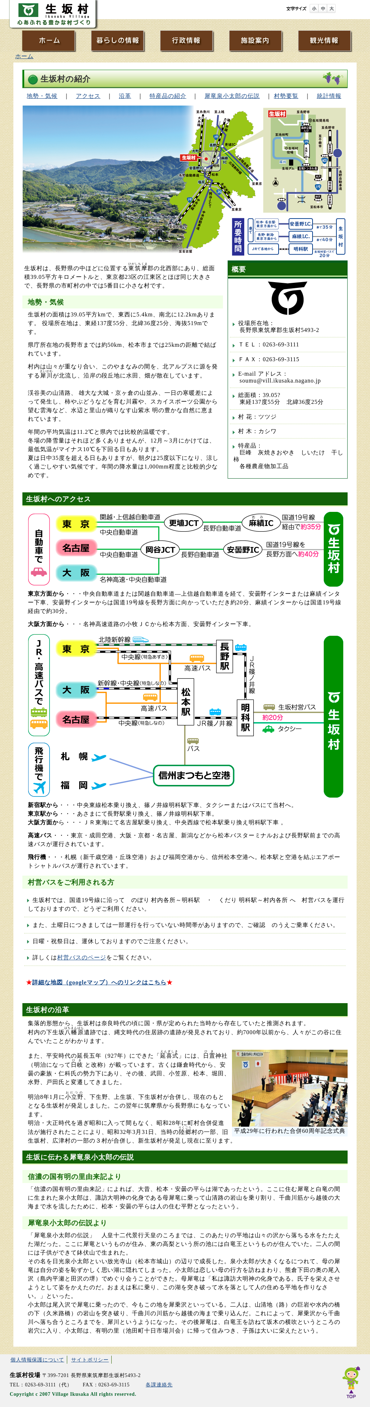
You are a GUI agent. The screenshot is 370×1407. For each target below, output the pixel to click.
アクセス (88, 96)
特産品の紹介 (168, 96)
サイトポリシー (90, 1360)
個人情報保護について (37, 1360)
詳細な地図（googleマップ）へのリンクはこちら (99, 982)
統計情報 (329, 96)
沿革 (125, 96)
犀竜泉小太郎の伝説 (232, 96)
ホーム (24, 56)
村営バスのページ (81, 957)
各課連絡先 (159, 1384)
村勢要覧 (286, 96)
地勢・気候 (42, 96)
